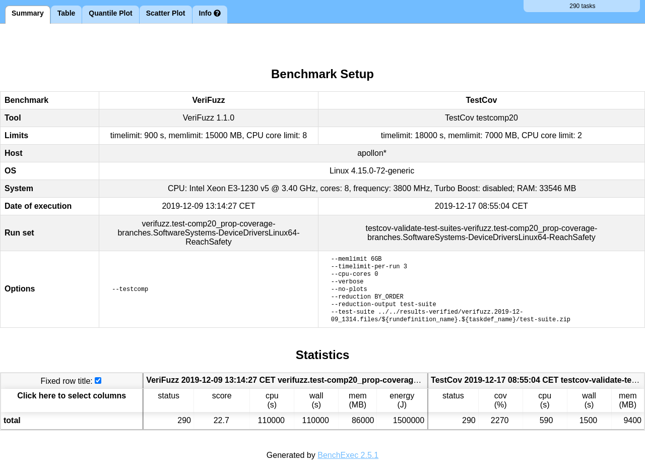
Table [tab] (66, 13)
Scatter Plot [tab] (165, 13)
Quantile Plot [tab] (110, 13)
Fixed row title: (67, 381)
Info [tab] (210, 13)
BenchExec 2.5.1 (347, 455)
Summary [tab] (28, 13)
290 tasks (581, 6)
